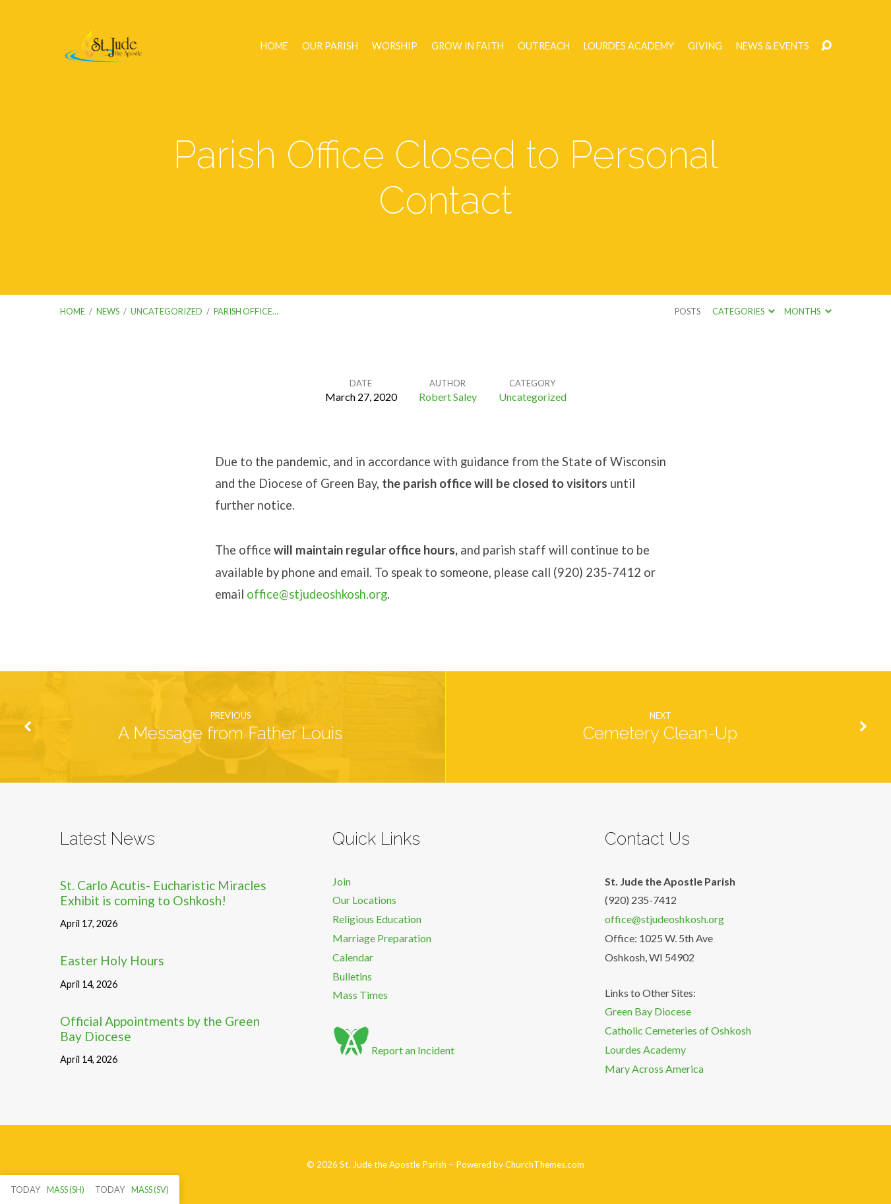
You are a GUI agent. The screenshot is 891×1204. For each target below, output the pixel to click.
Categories (743, 311)
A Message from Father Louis (230, 733)
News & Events (772, 46)
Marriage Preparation (381, 938)
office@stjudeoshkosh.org (317, 594)
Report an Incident (393, 1050)
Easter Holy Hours (112, 960)
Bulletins (352, 976)
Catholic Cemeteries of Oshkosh (678, 1030)
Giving (705, 46)
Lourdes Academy (629, 46)
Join (341, 881)
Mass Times (360, 994)
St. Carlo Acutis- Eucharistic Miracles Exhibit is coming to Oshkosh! (163, 893)
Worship (394, 46)
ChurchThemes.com (544, 1164)
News (107, 311)
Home (274, 46)
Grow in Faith (467, 46)
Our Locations (364, 899)
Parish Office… (246, 311)
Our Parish (330, 46)
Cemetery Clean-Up (660, 733)
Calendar (352, 957)
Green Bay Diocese (648, 1011)
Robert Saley (448, 396)
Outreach (544, 46)
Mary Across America (654, 1068)
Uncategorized (166, 311)
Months (807, 311)
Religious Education (376, 919)
